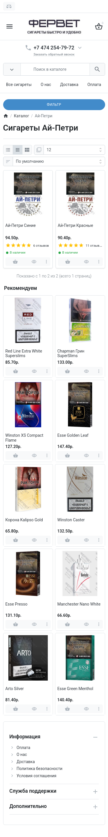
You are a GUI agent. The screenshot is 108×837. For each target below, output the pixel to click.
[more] (46, 261)
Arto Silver (14, 688)
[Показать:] (74, 150)
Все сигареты (19, 84)
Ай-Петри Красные (75, 225)
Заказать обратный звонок (54, 54)
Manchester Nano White (79, 604)
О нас (46, 84)
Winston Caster (71, 520)
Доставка (69, 84)
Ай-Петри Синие (20, 225)
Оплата (94, 84)
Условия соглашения (36, 775)
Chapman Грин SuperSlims (70, 353)
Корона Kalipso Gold (24, 520)
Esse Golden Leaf (72, 435)
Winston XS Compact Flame (24, 438)
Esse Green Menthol (75, 688)
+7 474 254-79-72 (54, 48)
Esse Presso (16, 604)
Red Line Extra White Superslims (23, 353)
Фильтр (54, 105)
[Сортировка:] (59, 161)
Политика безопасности (39, 768)
